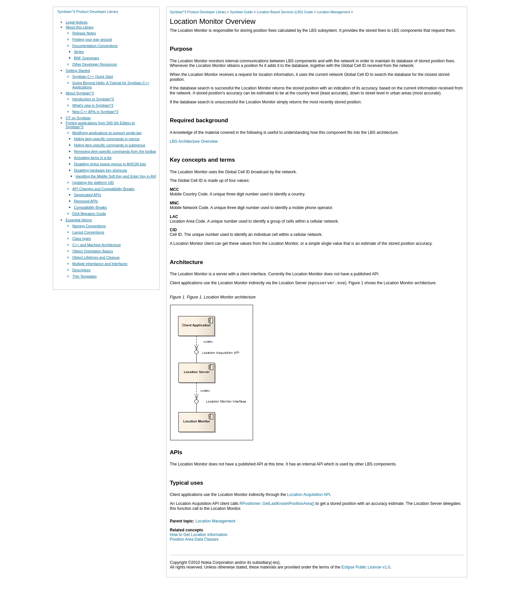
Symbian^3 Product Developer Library (87, 12)
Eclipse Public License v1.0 (366, 567)
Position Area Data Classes (194, 539)
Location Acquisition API (308, 494)
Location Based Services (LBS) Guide (285, 12)
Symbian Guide (241, 12)
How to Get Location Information (199, 534)
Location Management (333, 12)
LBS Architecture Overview (194, 141)
